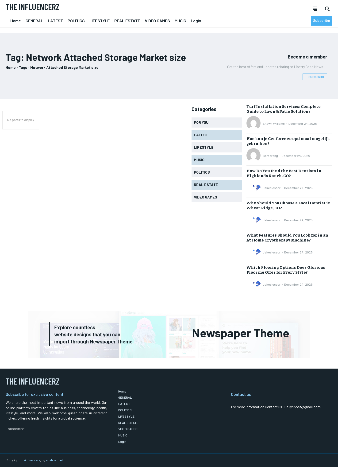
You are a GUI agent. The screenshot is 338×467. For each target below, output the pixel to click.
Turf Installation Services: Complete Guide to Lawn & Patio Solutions (283, 108)
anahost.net (54, 460)
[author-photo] (254, 123)
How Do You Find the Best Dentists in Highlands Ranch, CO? (283, 173)
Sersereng (270, 156)
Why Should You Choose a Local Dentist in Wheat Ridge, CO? (288, 205)
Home (11, 67)
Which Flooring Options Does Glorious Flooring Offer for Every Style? (285, 269)
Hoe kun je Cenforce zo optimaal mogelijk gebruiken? (288, 141)
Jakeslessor (271, 188)
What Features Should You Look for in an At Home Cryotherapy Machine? (287, 237)
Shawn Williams (274, 123)
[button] (327, 9)
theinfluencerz (30, 460)
